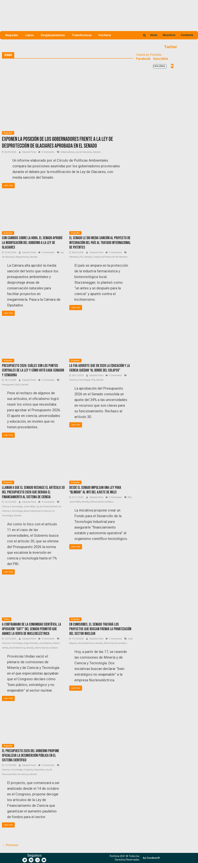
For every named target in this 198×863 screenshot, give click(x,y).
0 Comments (46, 152)
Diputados (39, 769)
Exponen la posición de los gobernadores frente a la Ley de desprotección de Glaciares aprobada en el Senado (57, 142)
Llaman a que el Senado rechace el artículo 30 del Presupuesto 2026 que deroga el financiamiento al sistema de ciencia (33, 492)
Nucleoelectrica (17, 648)
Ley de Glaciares (83, 152)
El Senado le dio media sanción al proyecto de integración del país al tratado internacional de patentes (100, 243)
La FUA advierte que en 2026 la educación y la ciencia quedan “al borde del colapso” (99, 368)
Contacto (187, 35)
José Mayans (45, 643)
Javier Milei (29, 506)
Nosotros (169, 35)
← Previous (10, 845)
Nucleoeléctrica (86, 643)
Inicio (153, 35)
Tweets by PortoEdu (148, 54)
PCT (81, 257)
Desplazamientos (53, 35)
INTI (129, 497)
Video (6, 619)
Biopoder (12, 35)
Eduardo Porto (29, 152)
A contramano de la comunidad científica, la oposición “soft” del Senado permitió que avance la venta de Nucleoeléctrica (31, 629)
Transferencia (81, 35)
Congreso (28, 769)
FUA (93, 380)
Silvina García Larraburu (101, 502)
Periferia (105, 35)
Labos (29, 35)
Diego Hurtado (31, 643)
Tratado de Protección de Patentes (110, 257)
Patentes (73, 257)
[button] (151, 858)
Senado (97, 152)
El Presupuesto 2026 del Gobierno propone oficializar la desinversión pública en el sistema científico (30, 756)
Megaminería (22, 257)
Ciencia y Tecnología (79, 380)
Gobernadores (67, 152)
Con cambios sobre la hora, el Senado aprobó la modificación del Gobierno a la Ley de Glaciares (32, 243)
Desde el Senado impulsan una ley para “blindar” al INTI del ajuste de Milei (95, 490)
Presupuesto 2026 (11, 384)
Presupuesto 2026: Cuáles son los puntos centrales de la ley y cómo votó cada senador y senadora (33, 370)
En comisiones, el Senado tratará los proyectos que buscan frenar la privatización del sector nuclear (100, 629)
